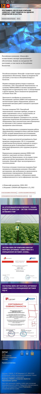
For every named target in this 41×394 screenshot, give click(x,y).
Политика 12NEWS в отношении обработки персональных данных (16, 380)
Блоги (18, 18)
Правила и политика (8, 363)
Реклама (5, 359)
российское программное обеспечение (26, 192)
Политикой (26, 387)
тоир (30, 196)
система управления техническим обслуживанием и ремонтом (14, 196)
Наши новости (6, 356)
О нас (4, 354)
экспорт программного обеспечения (9, 192)
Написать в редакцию (9, 357)
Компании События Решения (8, 18)
